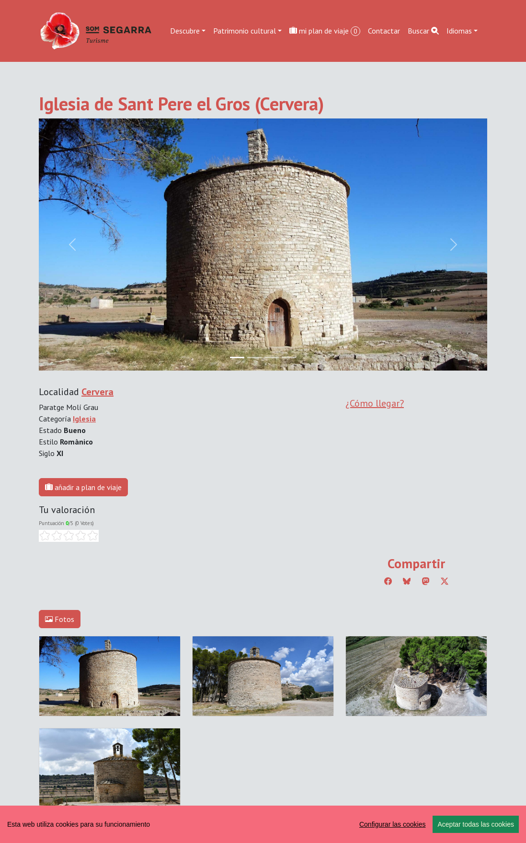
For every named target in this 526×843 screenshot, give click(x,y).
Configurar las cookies (392, 824)
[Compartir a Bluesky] (407, 581)
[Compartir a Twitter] (444, 581)
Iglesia (84, 418)
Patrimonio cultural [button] (244, 30)
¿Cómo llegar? (374, 403)
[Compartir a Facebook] (388, 581)
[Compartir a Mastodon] (426, 581)
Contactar (384, 30)
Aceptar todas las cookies (475, 824)
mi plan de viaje (324, 31)
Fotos (59, 619)
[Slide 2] (271, 357)
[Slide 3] (289, 357)
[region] (263, 824)
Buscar (423, 30)
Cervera (97, 392)
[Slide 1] (254, 357)
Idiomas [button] (459, 30)
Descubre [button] (185, 30)
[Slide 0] (237, 357)
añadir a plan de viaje (83, 487)
